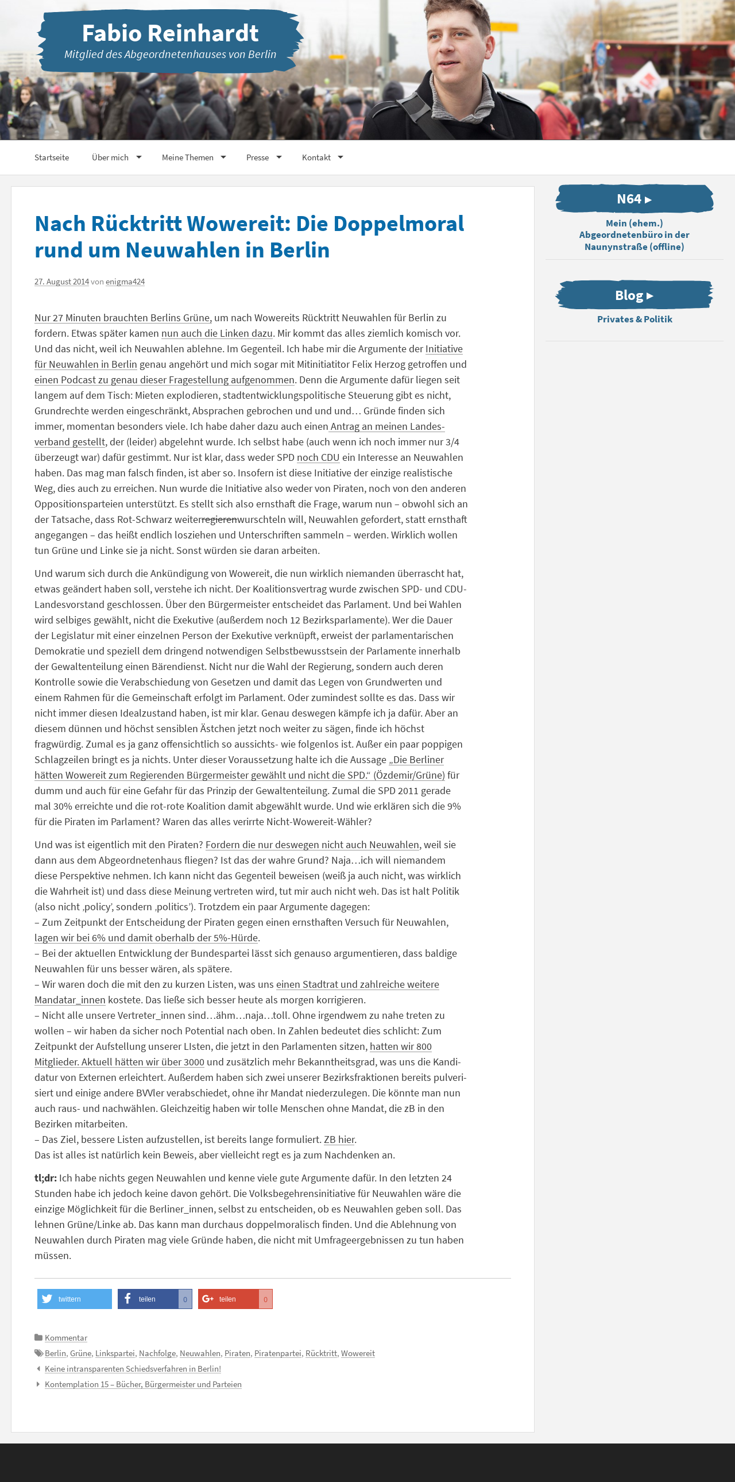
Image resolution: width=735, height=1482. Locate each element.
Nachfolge (157, 1353)
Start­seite (51, 157)
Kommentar (66, 1337)
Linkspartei (115, 1353)
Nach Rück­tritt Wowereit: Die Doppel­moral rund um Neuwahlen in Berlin (249, 236)
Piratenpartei (277, 1353)
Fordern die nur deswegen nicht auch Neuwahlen (312, 844)
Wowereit (358, 1353)
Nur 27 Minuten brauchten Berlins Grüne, (123, 317)
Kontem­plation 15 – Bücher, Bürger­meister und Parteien (143, 1384)
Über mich (110, 157)
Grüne (80, 1353)
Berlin (55, 1353)
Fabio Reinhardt (170, 32)
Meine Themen (188, 157)
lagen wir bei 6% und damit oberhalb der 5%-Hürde (146, 937)
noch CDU (318, 457)
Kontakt (316, 157)
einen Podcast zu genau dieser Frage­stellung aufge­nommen (164, 379)
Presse (257, 157)
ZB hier (339, 1139)
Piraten (237, 1353)
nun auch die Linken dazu (217, 333)
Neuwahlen (200, 1353)
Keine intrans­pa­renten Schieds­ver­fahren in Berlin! (133, 1368)
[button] (74, 1299)
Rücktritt (321, 1353)
